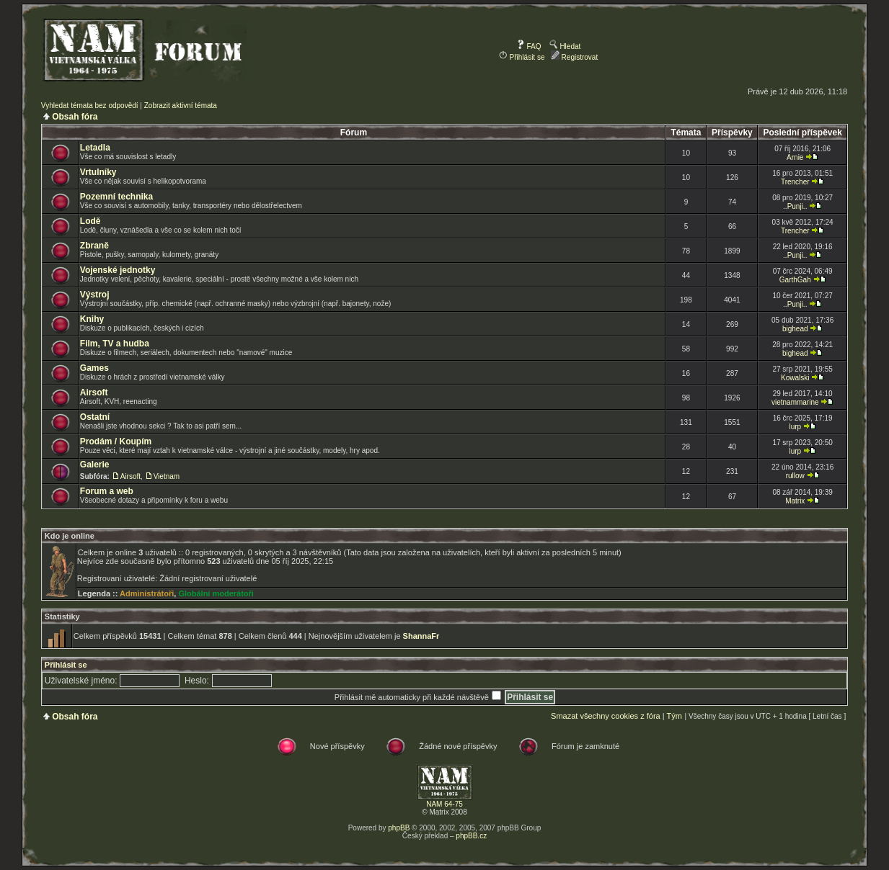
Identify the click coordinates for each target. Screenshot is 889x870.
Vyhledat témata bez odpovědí (89, 105)
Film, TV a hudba (114, 343)
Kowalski (795, 378)
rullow (795, 476)
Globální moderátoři (216, 593)
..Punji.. (795, 206)
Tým (673, 716)
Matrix (795, 501)
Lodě (90, 221)
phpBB (399, 828)
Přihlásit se (522, 57)
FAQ (528, 46)
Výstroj (95, 295)
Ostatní (95, 417)
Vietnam (167, 476)
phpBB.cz (471, 836)
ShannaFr (421, 636)
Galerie (95, 464)
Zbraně (94, 246)
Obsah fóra (74, 117)
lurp (795, 427)
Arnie (795, 157)
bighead (795, 329)
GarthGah (795, 280)
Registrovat (574, 57)
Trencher (795, 182)
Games (94, 368)
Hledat (565, 46)
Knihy (92, 319)
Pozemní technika (116, 197)
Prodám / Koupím (115, 441)
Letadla (95, 148)
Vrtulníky (98, 172)
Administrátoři (147, 593)
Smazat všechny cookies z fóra (605, 716)
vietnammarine (795, 402)
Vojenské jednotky (117, 270)
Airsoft (94, 392)
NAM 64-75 (444, 804)
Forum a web (106, 491)
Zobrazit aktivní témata (180, 105)
